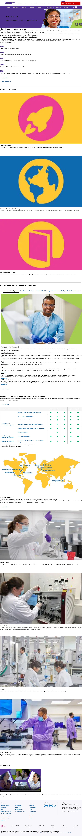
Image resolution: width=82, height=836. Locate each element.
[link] (7, 805)
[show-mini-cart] (74, 7)
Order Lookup (58, 7)
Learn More (4, 359)
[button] (48, 7)
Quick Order (65, 7)
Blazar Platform (5, 423)
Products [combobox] (20, 2)
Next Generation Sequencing (8, 425)
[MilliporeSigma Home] (10, 3)
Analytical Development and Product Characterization (29, 412)
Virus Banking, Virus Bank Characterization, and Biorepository (31, 428)
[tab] (11, 291)
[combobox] (41, 2)
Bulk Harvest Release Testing (24, 436)
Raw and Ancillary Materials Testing (25, 416)
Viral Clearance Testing (22, 432)
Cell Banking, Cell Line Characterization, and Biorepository (30, 424)
